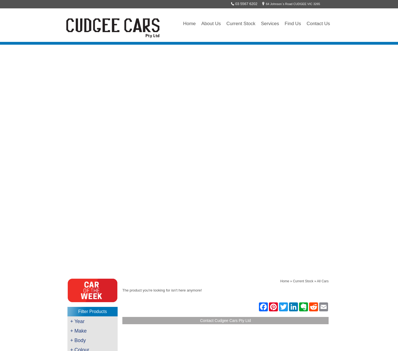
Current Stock (240, 23)
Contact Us (318, 23)
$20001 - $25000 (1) (90, 184)
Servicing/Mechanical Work (91, 250)
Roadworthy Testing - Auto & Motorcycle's (101, 263)
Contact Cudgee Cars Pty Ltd (225, 89)
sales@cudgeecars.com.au (172, 271)
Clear (92, 204)
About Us (211, 23)
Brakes (76, 257)
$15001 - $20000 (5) (90, 179)
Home (189, 23)
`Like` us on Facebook (168, 290)
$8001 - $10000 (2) (89, 167)
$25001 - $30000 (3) (90, 190)
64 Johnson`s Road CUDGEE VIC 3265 (290, 4)
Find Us (293, 23)
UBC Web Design (254, 342)
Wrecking (78, 297)
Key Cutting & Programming (91, 277)
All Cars (323, 50)
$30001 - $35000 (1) (90, 196)
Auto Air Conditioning (86, 283)
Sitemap (283, 342)
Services (270, 23)
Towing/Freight (82, 290)
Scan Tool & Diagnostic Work (92, 270)
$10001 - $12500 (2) (90, 173)
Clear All (92, 212)
